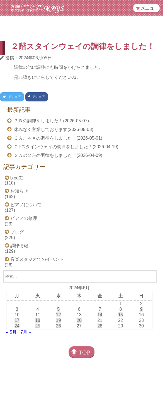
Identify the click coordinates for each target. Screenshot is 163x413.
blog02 (17, 178)
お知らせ (19, 191)
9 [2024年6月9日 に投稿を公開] (141, 309)
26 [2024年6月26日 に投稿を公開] (58, 326)
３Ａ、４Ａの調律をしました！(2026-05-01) (57, 138)
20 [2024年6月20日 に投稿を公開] (79, 320)
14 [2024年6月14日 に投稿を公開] (100, 314)
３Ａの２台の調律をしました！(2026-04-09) (57, 155)
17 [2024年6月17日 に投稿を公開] (17, 320)
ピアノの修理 (23, 218)
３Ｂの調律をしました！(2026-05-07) (51, 120)
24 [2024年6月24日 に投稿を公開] (17, 326)
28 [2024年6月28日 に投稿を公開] (100, 326)
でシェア (10, 97)
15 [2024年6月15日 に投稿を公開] (120, 314)
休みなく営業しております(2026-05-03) (53, 129)
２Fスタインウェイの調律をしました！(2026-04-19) (65, 146)
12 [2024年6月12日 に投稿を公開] (58, 314)
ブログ (17, 232)
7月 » (25, 332)
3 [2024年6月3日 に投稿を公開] (17, 309)
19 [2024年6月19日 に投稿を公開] (58, 320)
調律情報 (19, 245)
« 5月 (11, 332)
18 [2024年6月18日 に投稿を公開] (37, 320)
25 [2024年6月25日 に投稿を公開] (37, 326)
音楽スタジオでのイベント (37, 259)
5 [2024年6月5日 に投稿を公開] (58, 309)
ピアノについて (26, 204)
